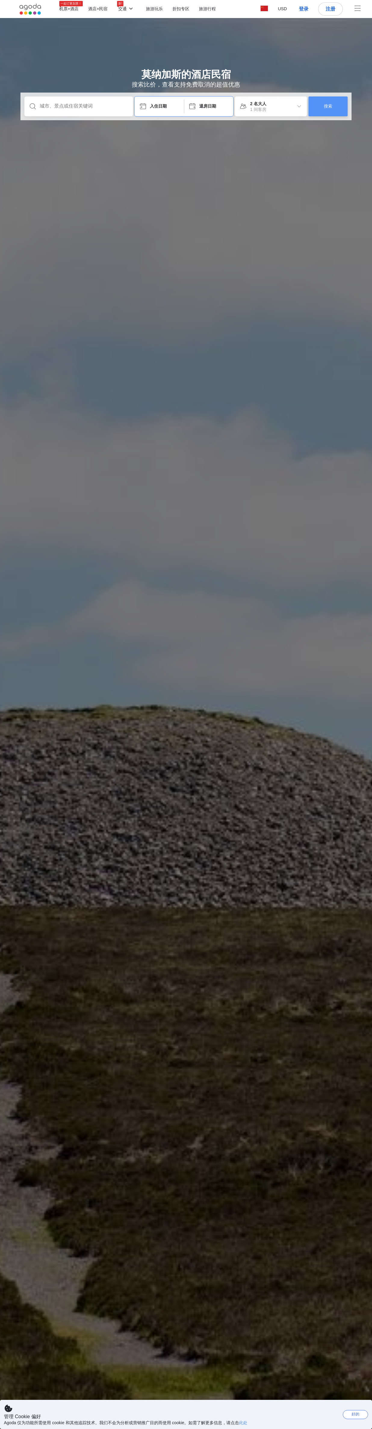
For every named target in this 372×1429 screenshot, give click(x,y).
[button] (282, 9)
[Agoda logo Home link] (30, 9)
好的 (355, 1414)
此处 (243, 1422)
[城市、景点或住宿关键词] (83, 106)
